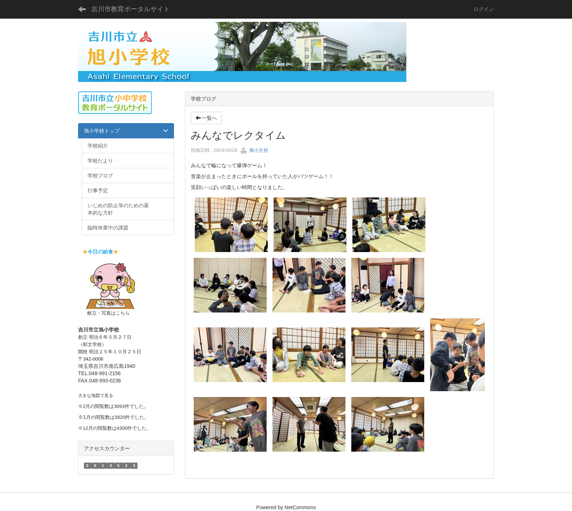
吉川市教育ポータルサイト (130, 9)
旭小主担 (254, 150)
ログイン (484, 9)
